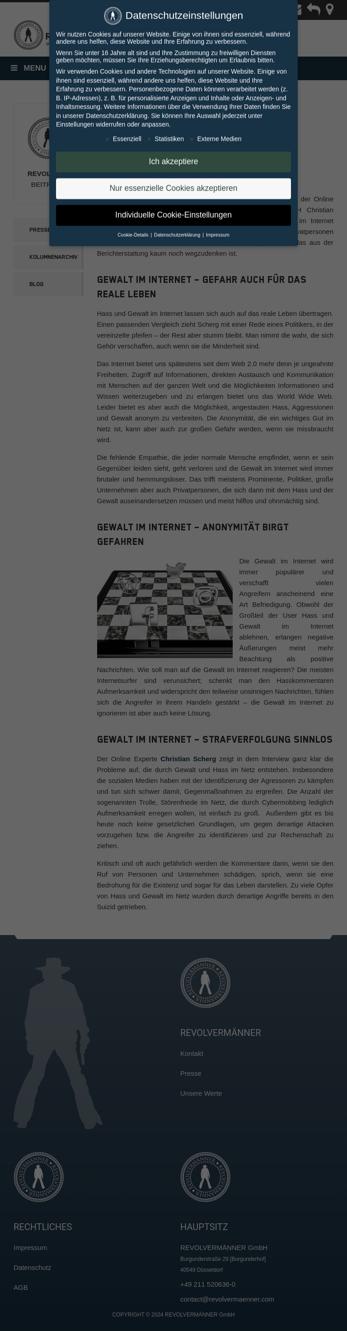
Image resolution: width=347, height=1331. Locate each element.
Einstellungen (75, 118)
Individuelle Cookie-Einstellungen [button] (173, 209)
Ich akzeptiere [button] (173, 155)
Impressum (218, 229)
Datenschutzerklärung (116, 110)
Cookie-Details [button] (133, 229)
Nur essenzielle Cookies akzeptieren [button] (173, 182)
